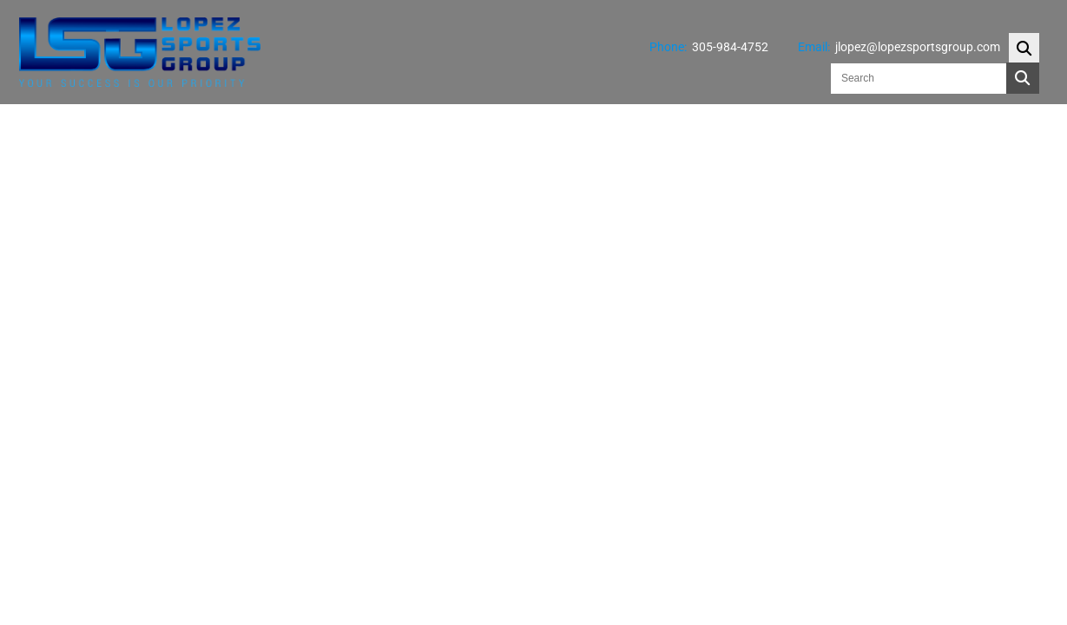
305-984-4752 (730, 47)
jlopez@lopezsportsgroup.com (917, 47)
